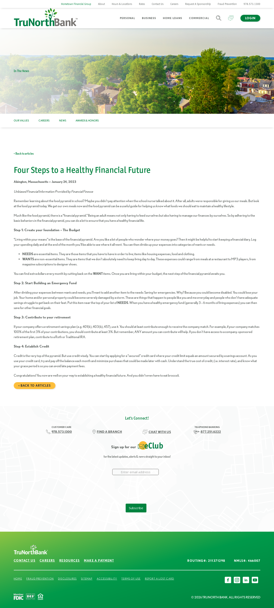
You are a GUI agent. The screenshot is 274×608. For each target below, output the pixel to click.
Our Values (21, 120)
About (101, 4)
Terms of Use (130, 578)
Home (18, 578)
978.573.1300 (252, 4)
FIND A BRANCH (109, 431)
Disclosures (67, 578)
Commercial (199, 18)
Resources (69, 560)
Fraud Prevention (227, 4)
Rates (142, 4)
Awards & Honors (87, 120)
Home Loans (172, 18)
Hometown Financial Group (76, 4)
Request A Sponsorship (198, 4)
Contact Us (158, 4)
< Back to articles (24, 153)
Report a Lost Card (159, 578)
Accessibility (107, 578)
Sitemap (86, 578)
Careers (174, 4)
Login (250, 18)
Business (149, 18)
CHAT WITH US (160, 432)
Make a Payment (99, 560)
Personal (127, 18)
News (62, 120)
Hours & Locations (122, 4)
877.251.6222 (211, 431)
